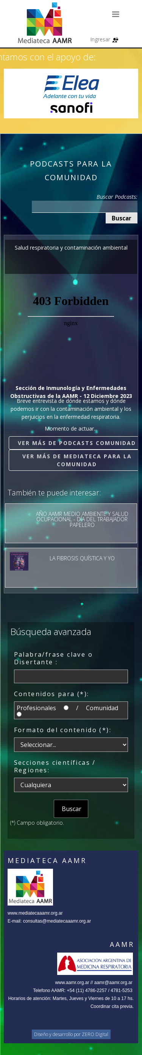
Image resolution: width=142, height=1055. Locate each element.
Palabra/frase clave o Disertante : (53, 658)
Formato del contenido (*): (62, 730)
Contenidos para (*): (51, 694)
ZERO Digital (95, 1034)
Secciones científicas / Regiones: (55, 766)
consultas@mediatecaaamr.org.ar (57, 921)
